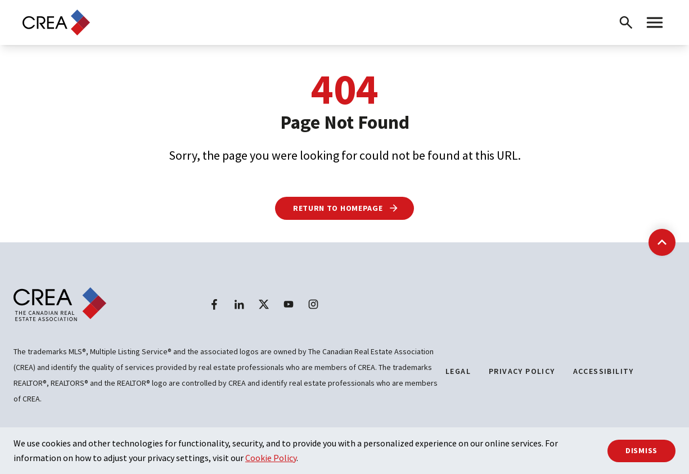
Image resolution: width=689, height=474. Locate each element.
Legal (458, 371)
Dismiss (641, 450)
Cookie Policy (270, 457)
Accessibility (603, 371)
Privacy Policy (522, 371)
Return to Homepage (346, 208)
